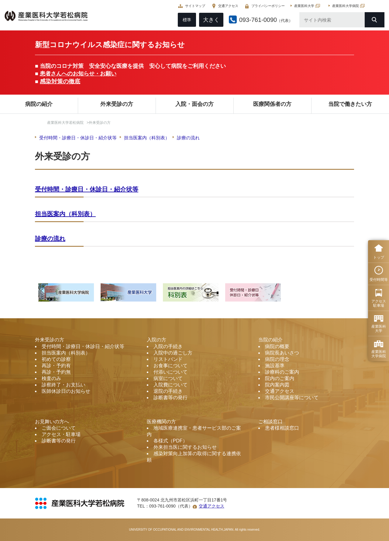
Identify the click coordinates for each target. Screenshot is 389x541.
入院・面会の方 (194, 104)
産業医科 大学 (378, 328)
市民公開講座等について (291, 397)
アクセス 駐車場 (378, 303)
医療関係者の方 (272, 104)
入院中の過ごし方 (172, 352)
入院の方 (156, 339)
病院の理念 (277, 359)
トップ (378, 257)
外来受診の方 (116, 104)
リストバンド (168, 359)
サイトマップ (194, 6)
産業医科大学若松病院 (65, 122)
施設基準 (274, 365)
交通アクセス (227, 6)
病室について (168, 378)
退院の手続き (168, 391)
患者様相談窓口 (282, 428)
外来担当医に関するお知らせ (185, 447)
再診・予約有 (56, 365)
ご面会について (59, 428)
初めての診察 (56, 359)
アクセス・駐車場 (61, 434)
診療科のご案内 (282, 372)
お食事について (170, 365)
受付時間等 (379, 279)
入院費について (170, 384)
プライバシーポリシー (266, 6)
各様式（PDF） (170, 440)
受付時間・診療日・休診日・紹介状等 (78, 137)
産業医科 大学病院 (378, 354)
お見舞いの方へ (52, 421)
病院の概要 (277, 346)
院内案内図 (277, 384)
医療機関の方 (161, 421)
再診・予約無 (56, 372)
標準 (185, 20)
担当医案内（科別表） (147, 137)
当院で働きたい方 (350, 104)
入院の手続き (168, 346)
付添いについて (170, 372)
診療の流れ (188, 137)
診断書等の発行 (170, 397)
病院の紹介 (39, 104)
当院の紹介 (270, 339)
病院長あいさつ (282, 352)
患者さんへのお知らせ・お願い (78, 74)
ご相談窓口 (270, 421)
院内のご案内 (279, 378)
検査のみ (51, 378)
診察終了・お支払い (63, 384)
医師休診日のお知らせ (66, 391)
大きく (209, 20)
